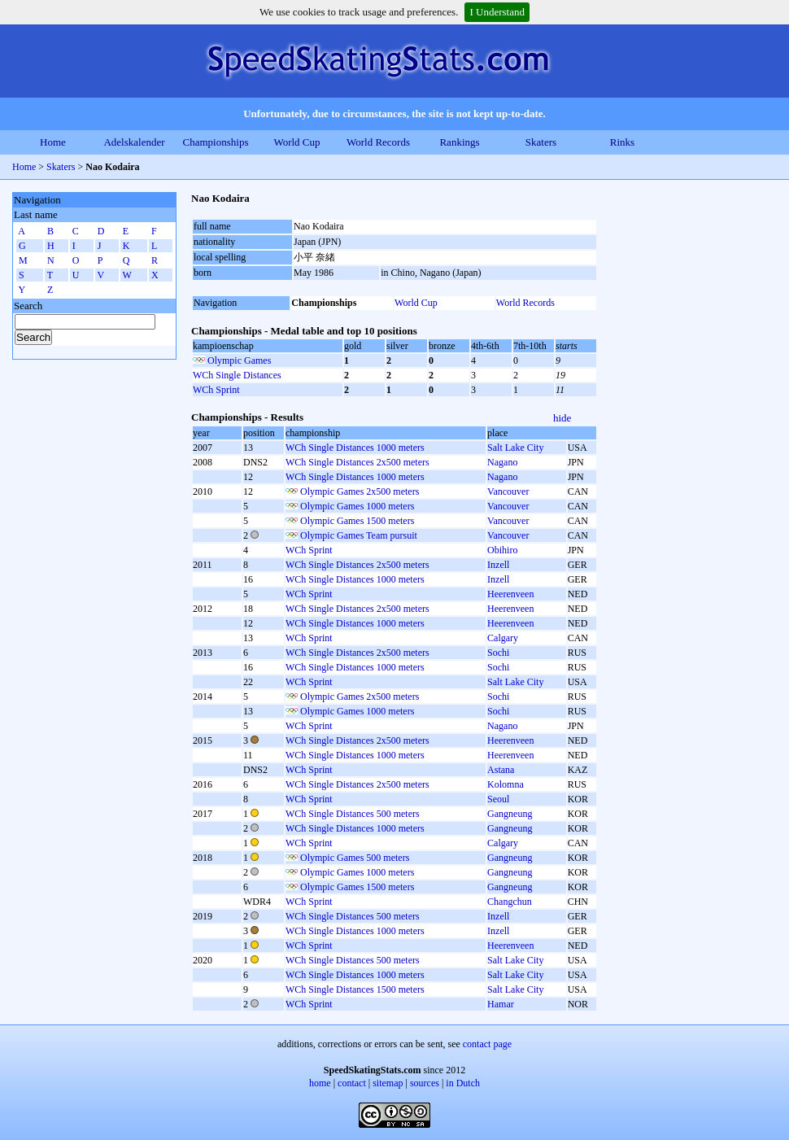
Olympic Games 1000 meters (357, 506)
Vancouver (508, 491)
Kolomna (505, 784)
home (320, 1083)
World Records (378, 142)
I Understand (497, 12)
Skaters (540, 142)
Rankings (459, 142)
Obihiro (502, 550)
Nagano (502, 462)
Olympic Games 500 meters (354, 857)
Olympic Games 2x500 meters (359, 491)
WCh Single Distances (237, 375)
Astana (500, 769)
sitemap (388, 1083)
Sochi (498, 652)
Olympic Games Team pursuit (358, 535)
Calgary (502, 638)
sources (424, 1083)
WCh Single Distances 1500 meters (355, 989)
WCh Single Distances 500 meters (353, 813)
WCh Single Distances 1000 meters (355, 447)
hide (562, 418)
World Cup (296, 142)
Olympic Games (239, 360)
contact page (487, 1044)
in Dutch (463, 1083)
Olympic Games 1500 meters (357, 520)
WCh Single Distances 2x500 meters (357, 462)
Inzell (498, 564)
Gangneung (509, 813)
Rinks (622, 142)
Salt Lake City (515, 447)
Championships (216, 142)
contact (352, 1083)
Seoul (498, 799)
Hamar (500, 1004)
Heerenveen (510, 594)
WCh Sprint (216, 389)
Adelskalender (133, 142)
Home (53, 142)
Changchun (509, 901)
